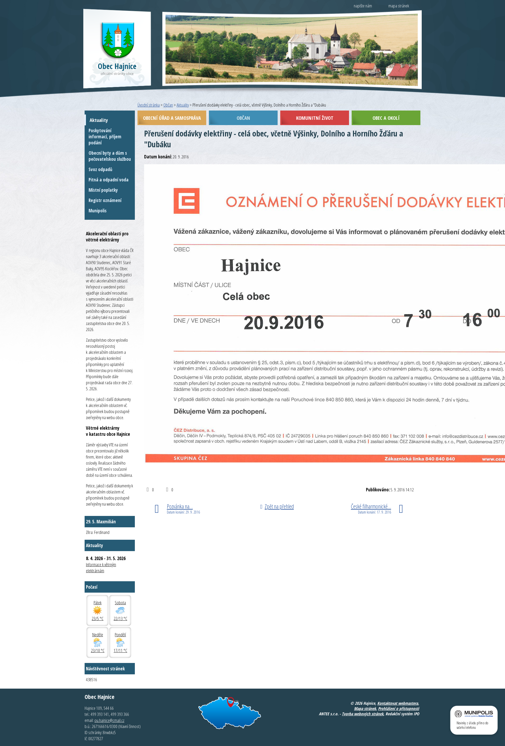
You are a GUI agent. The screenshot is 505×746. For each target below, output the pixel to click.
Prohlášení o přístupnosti (398, 708)
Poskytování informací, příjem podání (105, 136)
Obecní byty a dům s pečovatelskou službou (110, 156)
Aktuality (183, 105)
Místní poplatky (103, 190)
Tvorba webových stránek (362, 713)
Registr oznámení (105, 200)
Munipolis (98, 211)
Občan (168, 105)
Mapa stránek (365, 708)
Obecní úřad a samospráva (172, 118)
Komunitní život (314, 118)
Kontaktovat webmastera (397, 703)
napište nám (363, 6)
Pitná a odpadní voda (108, 180)
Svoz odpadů (100, 169)
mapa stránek (398, 6)
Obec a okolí (386, 118)
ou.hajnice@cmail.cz (109, 720)
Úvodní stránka (148, 105)
